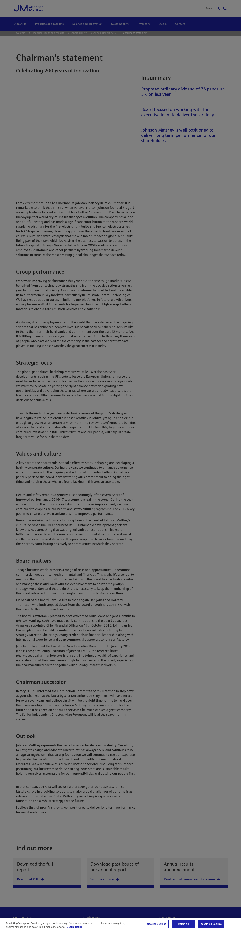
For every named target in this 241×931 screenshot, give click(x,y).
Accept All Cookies (211, 924)
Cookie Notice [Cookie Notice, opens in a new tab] (74, 927)
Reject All (183, 924)
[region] (120, 924)
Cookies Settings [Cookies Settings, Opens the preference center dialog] (156, 924)
